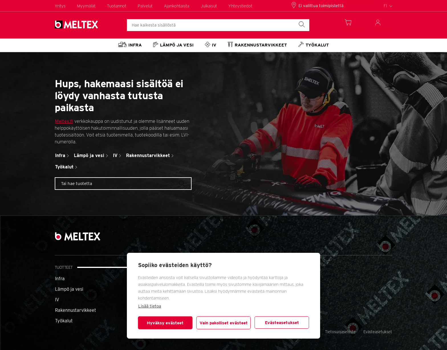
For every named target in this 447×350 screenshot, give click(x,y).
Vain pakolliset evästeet (224, 322)
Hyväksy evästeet (165, 322)
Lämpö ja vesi (69, 289)
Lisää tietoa (149, 306)
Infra (60, 278)
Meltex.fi (64, 121)
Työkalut (64, 320)
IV (57, 299)
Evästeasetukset (282, 322)
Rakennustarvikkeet (75, 310)
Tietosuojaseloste (340, 331)
